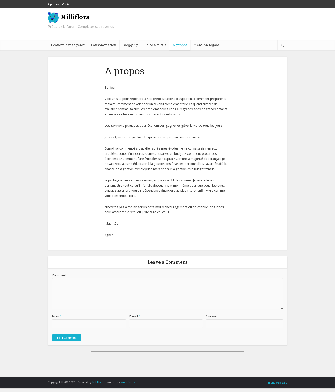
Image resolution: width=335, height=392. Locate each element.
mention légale (206, 45)
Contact (67, 4)
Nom (57, 316)
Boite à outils (155, 45)
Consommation (103, 45)
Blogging (130, 45)
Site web (212, 316)
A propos (53, 4)
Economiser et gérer (68, 45)
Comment (59, 275)
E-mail (134, 316)
